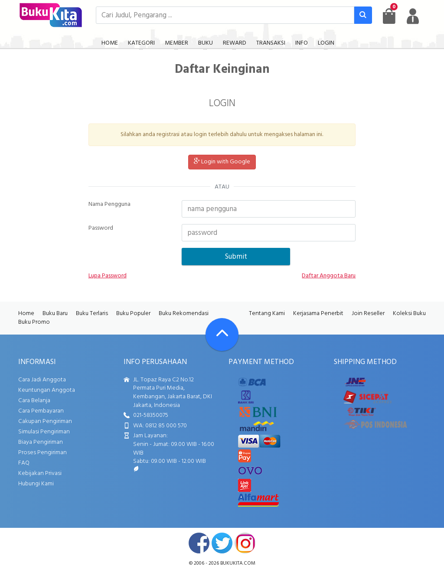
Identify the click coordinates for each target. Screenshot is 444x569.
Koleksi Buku (409, 314)
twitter (222, 543)
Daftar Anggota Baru (329, 276)
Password (100, 228)
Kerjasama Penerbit (318, 314)
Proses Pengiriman (42, 453)
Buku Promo (34, 322)
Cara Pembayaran (41, 411)
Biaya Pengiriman (40, 442)
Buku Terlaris (92, 314)
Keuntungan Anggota (46, 390)
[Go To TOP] (222, 334)
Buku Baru (55, 314)
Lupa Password (107, 276)
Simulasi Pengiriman (44, 432)
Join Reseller (368, 314)
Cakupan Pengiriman (45, 421)
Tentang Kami (267, 314)
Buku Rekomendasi (184, 314)
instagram (245, 543)
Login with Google (222, 162)
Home (26, 314)
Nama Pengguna (109, 204)
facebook (199, 543)
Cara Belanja (34, 401)
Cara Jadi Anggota (42, 380)
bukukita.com (237, 563)
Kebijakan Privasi (40, 473)
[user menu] (412, 16)
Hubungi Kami (36, 484)
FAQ (23, 463)
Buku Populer (133, 314)
